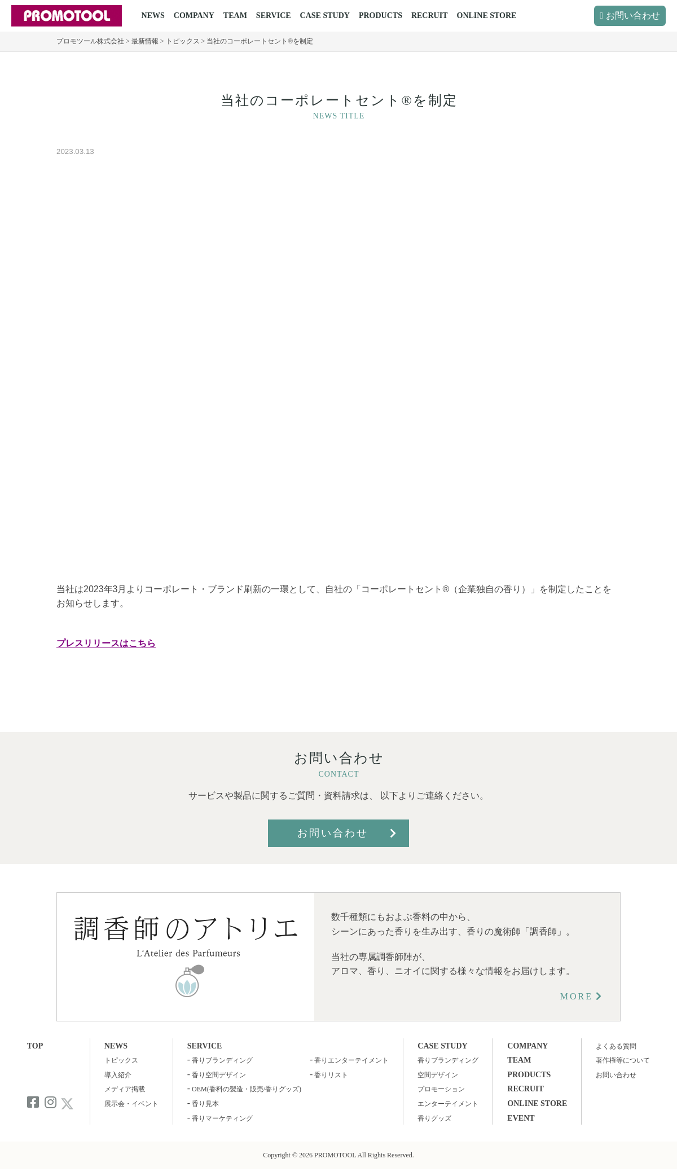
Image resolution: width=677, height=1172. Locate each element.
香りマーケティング (222, 1118)
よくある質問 (616, 1046)
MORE (576, 996)
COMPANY (194, 15)
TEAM (235, 15)
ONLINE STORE (487, 15)
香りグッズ (434, 1118)
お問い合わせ (633, 15)
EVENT (520, 1118)
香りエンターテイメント (351, 1060)
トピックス (121, 1060)
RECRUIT (429, 15)
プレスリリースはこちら (106, 643)
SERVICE (273, 15)
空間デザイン (437, 1075)
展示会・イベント (131, 1104)
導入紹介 (117, 1075)
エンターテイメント (447, 1104)
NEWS (153, 15)
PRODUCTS (380, 15)
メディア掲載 (124, 1089)
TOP (35, 1046)
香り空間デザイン (219, 1075)
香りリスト (331, 1075)
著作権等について (623, 1060)
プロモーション (441, 1089)
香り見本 (205, 1104)
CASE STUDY (325, 15)
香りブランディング (222, 1060)
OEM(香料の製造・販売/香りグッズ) (246, 1089)
